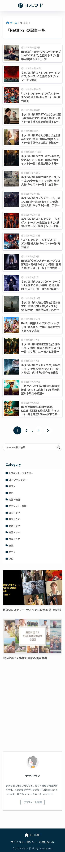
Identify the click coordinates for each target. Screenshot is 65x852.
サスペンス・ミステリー (21, 473)
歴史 (11, 493)
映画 (11, 545)
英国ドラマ (14, 519)
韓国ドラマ (14, 532)
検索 (58, 447)
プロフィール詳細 (33, 802)
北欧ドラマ (14, 525)
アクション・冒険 (18, 506)
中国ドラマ (14, 539)
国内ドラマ (14, 512)
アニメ (12, 552)
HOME (32, 835)
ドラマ (12, 486)
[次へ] (48, 430)
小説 (11, 558)
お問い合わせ (46, 842)
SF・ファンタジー (18, 479)
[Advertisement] (32, 706)
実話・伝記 (14, 499)
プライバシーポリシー (24, 842)
